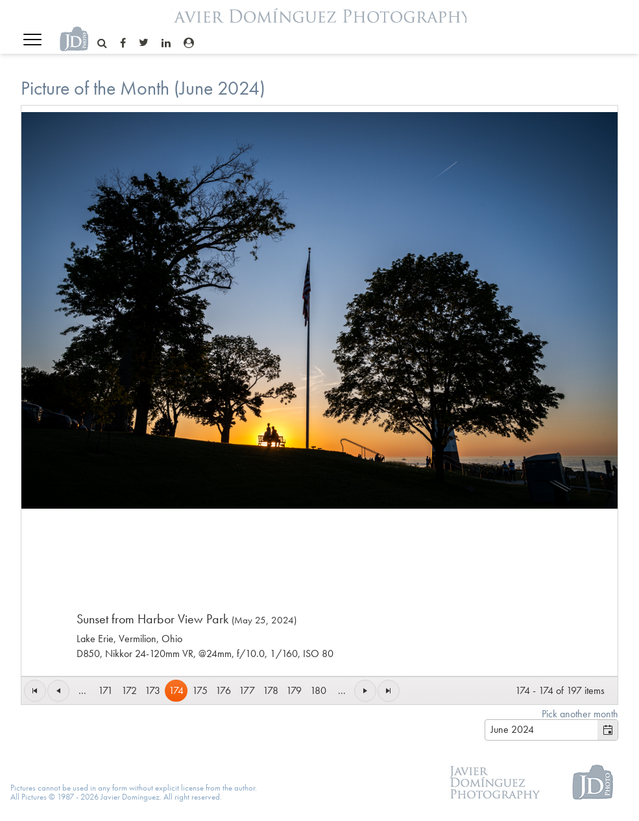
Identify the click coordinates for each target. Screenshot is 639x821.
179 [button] (294, 690)
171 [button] (105, 690)
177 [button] (247, 690)
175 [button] (200, 690)
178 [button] (270, 690)
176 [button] (223, 690)
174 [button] (176, 690)
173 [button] (152, 690)
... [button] (82, 690)
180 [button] (318, 690)
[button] (35, 691)
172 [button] (129, 690)
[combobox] (541, 730)
